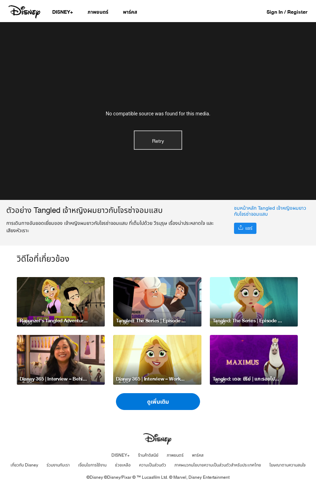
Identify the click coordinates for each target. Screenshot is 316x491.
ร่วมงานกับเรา (58, 465)
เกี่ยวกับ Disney (24, 465)
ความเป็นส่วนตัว (152, 465)
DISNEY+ (120, 455)
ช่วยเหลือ (123, 465)
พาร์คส (198, 455)
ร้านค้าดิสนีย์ (148, 455)
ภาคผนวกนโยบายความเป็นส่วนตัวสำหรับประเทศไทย (217, 465)
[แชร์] (245, 228)
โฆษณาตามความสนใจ (287, 465)
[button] (290, 11)
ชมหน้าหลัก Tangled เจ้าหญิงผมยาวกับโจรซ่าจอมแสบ (270, 211)
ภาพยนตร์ (175, 455)
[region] (158, 111)
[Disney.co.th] (25, 12)
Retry (158, 141)
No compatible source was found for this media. (158, 113)
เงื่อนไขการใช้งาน (92, 465)
